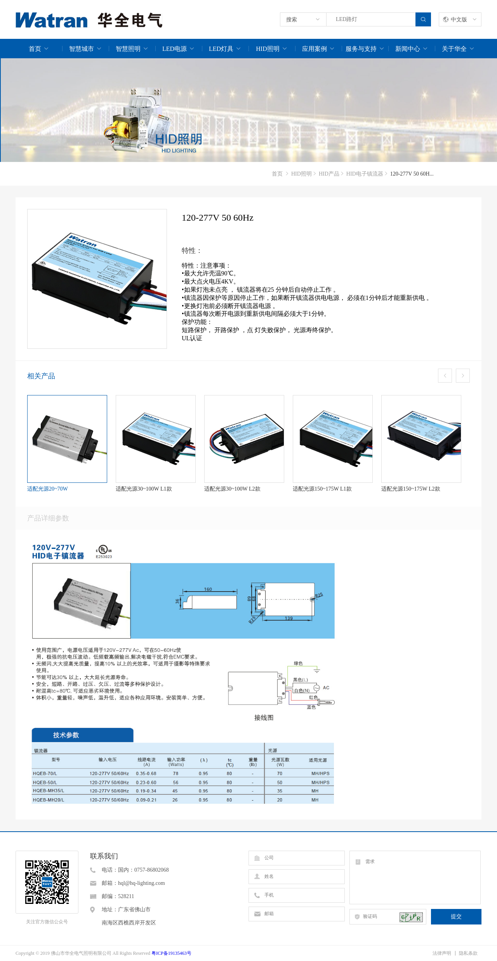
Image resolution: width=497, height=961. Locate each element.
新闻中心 (407, 48)
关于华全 (454, 48)
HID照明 (267, 48)
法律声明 (442, 953)
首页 (35, 48)
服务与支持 (361, 48)
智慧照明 (128, 48)
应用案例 (314, 48)
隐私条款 (468, 953)
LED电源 (174, 48)
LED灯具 (221, 48)
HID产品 (329, 174)
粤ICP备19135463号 (171, 953)
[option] (248, 110)
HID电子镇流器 (364, 174)
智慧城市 (81, 48)
